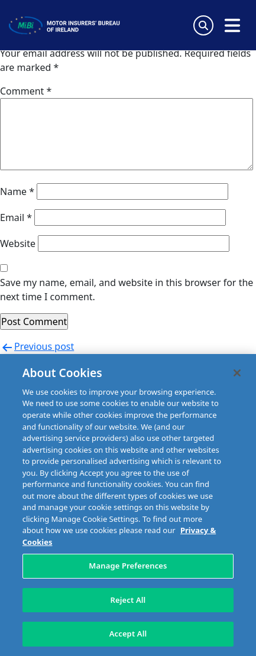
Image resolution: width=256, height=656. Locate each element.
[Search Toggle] (203, 25)
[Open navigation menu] (232, 25)
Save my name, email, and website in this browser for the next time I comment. (126, 289)
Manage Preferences (128, 565)
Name (17, 191)
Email (16, 217)
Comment (25, 91)
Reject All (128, 600)
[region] (128, 505)
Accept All (128, 633)
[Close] (237, 373)
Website (17, 243)
